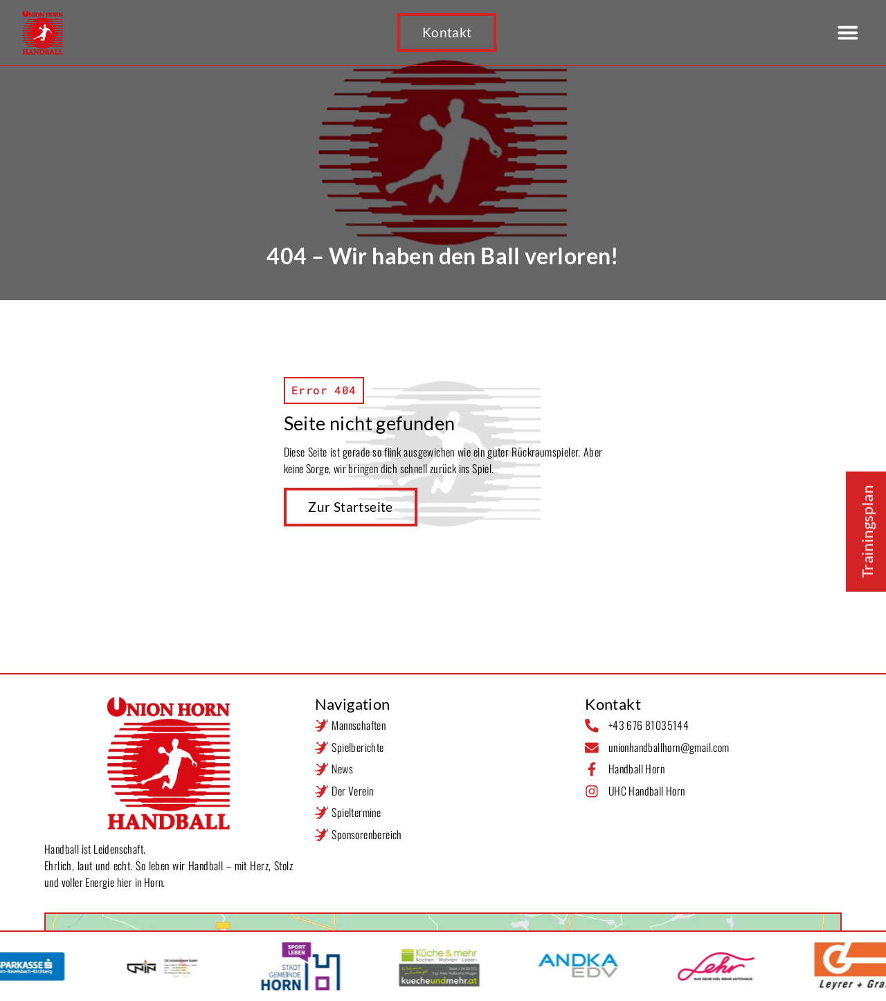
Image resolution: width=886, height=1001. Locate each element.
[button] (847, 32)
